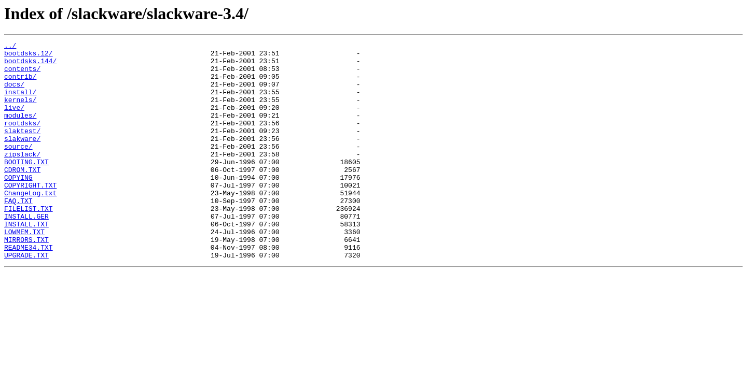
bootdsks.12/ (28, 56)
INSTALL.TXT (26, 261)
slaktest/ (22, 149)
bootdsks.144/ (30, 65)
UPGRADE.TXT (26, 298)
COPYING (18, 205)
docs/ (14, 93)
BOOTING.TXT (26, 186)
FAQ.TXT (18, 233)
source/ (18, 168)
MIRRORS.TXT (26, 279)
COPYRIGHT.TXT (30, 214)
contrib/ (20, 84)
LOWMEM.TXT (24, 270)
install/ (20, 102)
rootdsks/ (22, 140)
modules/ (20, 130)
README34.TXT (28, 289)
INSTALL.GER (26, 251)
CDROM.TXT (22, 195)
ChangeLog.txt (30, 223)
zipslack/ (22, 177)
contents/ (22, 74)
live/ (14, 121)
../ (10, 46)
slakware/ (22, 158)
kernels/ (20, 112)
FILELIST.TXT (28, 242)
